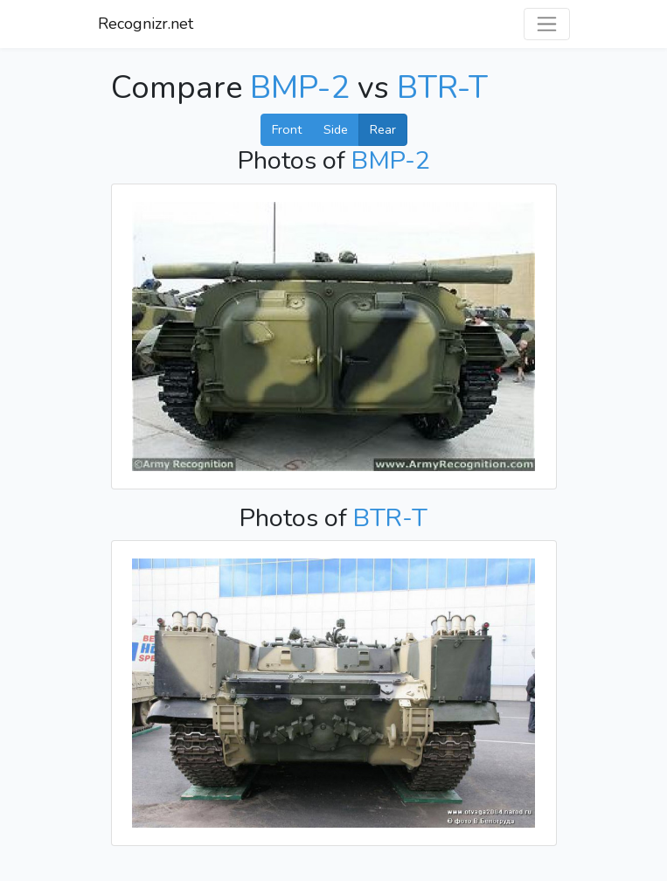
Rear (383, 129)
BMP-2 (300, 87)
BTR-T (442, 87)
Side (335, 129)
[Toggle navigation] (547, 24)
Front (287, 129)
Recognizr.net (145, 23)
